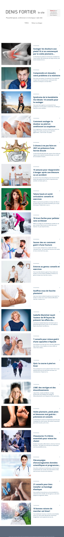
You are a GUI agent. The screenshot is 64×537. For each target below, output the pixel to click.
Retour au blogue (37, 23)
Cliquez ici (52, 10)
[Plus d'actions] (60, 45)
